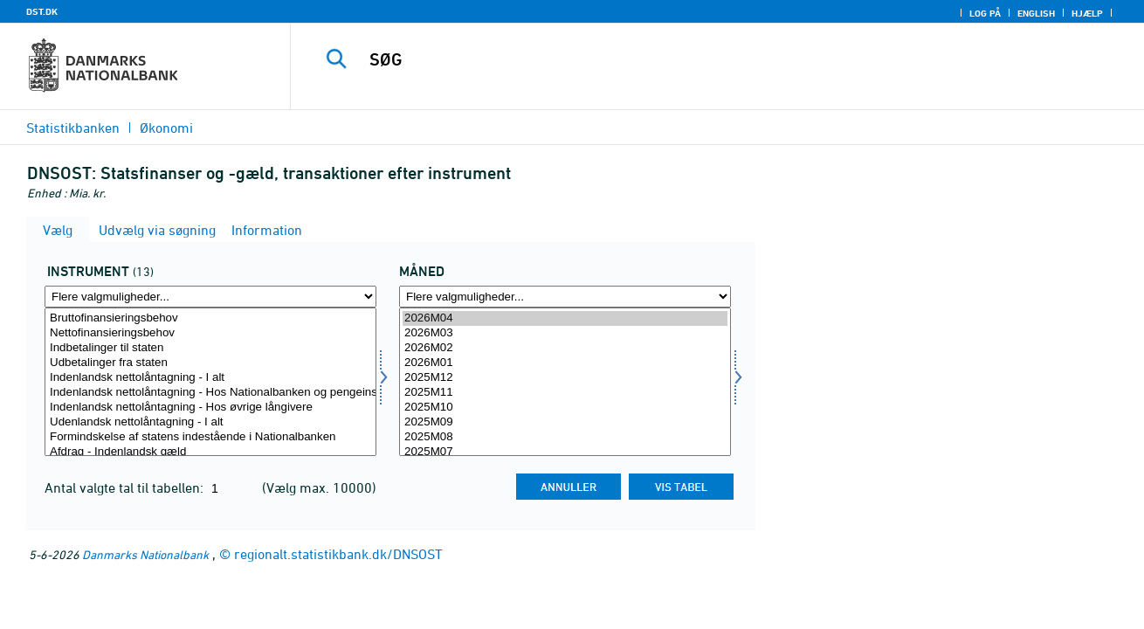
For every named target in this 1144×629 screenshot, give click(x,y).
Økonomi (166, 127)
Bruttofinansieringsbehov (210, 318)
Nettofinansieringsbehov (210, 333)
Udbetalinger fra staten (210, 363)
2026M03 (565, 333)
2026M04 (565, 318)
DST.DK (42, 11)
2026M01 (565, 363)
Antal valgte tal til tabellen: (126, 487)
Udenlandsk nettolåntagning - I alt (210, 422)
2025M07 (565, 452)
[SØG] (699, 59)
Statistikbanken (73, 127)
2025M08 (565, 437)
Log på (985, 13)
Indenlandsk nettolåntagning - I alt (210, 377)
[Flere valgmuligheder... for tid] (565, 297)
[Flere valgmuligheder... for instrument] (210, 297)
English (1036, 13)
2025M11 (565, 392)
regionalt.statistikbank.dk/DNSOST (338, 554)
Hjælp (1087, 13)
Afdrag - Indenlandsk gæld (210, 452)
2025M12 (565, 377)
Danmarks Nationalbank (145, 554)
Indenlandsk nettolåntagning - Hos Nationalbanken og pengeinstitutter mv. (210, 392)
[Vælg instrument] (210, 382)
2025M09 (565, 422)
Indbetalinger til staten (210, 348)
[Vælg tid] (565, 382)
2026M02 (565, 348)
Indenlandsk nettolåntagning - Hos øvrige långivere (210, 407)
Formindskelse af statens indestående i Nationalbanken (210, 437)
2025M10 (565, 407)
